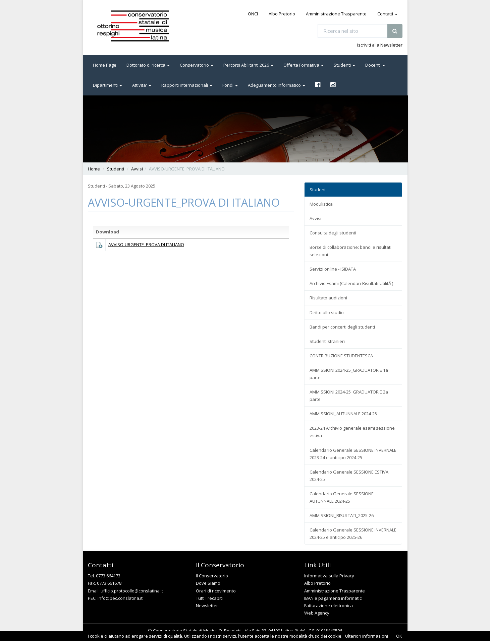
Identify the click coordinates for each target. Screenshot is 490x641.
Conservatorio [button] (196, 65)
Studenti (115, 169)
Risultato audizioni (328, 298)
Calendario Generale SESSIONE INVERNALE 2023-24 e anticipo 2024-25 (353, 453)
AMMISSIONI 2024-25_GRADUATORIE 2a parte (349, 395)
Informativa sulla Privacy (329, 576)
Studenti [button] (344, 65)
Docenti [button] (375, 65)
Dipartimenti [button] (107, 85)
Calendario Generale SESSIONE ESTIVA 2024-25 (349, 475)
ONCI (253, 14)
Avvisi (137, 169)
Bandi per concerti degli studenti (342, 327)
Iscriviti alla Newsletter (379, 45)
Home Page (104, 65)
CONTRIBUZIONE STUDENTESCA (341, 356)
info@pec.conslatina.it (120, 598)
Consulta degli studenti (333, 233)
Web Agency (316, 613)
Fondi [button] (230, 85)
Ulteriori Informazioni (366, 636)
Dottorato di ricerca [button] (148, 65)
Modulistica (321, 204)
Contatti (387, 14)
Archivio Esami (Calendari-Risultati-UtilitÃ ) (351, 283)
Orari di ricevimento (216, 591)
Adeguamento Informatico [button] (276, 85)
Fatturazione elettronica (328, 605)
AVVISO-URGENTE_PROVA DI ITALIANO (146, 244)
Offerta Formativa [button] (303, 65)
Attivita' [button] (141, 85)
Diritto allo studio (327, 312)
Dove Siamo (208, 583)
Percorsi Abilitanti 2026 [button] (248, 65)
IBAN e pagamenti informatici (333, 598)
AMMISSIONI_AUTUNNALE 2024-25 (343, 414)
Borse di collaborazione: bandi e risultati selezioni (350, 251)
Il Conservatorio (212, 576)
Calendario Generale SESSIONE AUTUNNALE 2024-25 (342, 497)
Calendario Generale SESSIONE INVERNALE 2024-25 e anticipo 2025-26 (353, 533)
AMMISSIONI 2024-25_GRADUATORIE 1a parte (349, 373)
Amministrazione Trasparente (336, 14)
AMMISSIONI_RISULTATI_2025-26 (342, 515)
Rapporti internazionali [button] (186, 85)
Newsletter (207, 605)
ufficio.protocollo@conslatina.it (132, 591)
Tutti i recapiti (209, 598)
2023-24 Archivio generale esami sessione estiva (352, 431)
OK (399, 636)
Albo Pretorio (282, 14)
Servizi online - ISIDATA (333, 269)
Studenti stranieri (327, 341)
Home (94, 169)
